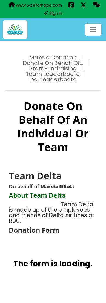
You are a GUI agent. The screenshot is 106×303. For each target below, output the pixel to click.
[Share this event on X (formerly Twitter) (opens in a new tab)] (83, 5)
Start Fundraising (53, 68)
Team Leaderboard (53, 74)
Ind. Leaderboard (53, 79)
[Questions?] (96, 5)
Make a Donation (53, 57)
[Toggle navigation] (93, 30)
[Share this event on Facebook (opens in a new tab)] (71, 5)
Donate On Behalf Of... (53, 63)
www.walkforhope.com (35, 5)
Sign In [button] (53, 13)
